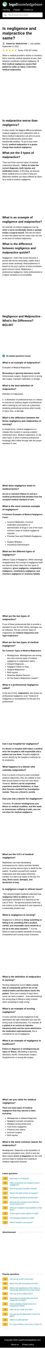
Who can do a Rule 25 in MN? (21, 1310)
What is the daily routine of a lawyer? (24, 1193)
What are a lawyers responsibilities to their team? (26, 1209)
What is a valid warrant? (19, 1320)
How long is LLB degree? (19, 1178)
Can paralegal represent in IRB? (22, 1218)
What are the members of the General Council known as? (24, 1203)
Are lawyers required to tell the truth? (24, 1198)
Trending (6, 10)
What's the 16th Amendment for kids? (24, 1283)
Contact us (28, 10)
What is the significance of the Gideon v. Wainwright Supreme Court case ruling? (25, 1289)
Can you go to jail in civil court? (21, 1279)
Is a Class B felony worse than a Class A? (26, 1324)
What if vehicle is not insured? (21, 1222)
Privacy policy (28, 1345)
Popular (17, 10)
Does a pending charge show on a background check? (23, 1305)
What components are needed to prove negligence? (25, 1184)
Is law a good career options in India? (24, 1213)
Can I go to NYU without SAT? (21, 1294)
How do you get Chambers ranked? (23, 1189)
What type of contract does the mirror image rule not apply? (24, 1299)
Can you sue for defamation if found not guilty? (25, 1315)
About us (15, 1345)
